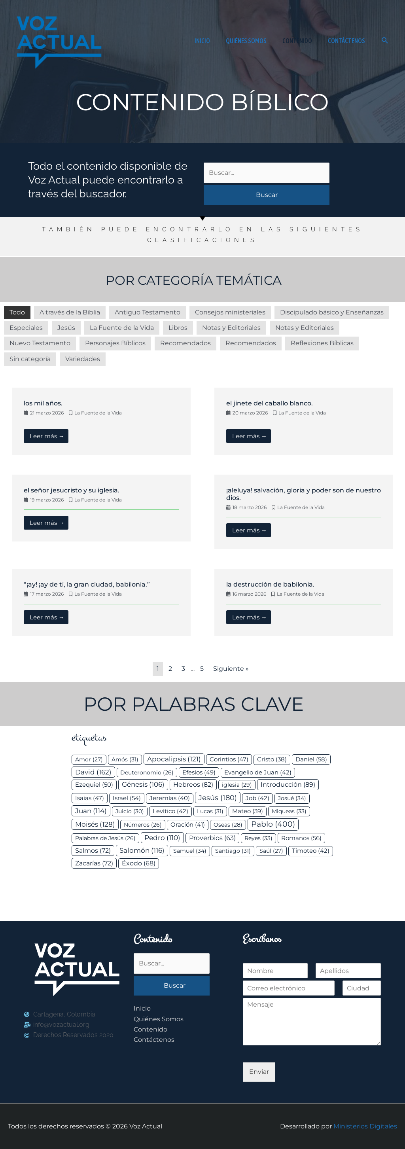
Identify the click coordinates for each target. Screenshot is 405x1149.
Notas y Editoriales (231, 327)
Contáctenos (154, 1039)
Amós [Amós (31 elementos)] (125, 759)
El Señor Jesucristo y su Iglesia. (71, 490)
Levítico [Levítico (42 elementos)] (170, 811)
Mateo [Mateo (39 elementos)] (247, 811)
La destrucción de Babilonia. (270, 584)
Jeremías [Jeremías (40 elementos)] (170, 798)
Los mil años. (43, 403)
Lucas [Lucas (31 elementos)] (210, 811)
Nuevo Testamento (39, 343)
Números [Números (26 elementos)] (143, 824)
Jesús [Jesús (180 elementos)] (218, 797)
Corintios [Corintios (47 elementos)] (229, 759)
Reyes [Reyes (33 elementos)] (258, 838)
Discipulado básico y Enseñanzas (332, 312)
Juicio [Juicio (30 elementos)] (129, 811)
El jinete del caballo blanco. (269, 403)
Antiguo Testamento (147, 312)
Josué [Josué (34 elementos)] (292, 798)
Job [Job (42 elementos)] (257, 798)
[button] (385, 40)
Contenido (150, 1029)
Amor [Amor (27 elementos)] (89, 759)
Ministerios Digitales (365, 1126)
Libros (177, 327)
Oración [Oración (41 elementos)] (187, 824)
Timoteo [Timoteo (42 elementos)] (310, 850)
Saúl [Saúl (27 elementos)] (271, 850)
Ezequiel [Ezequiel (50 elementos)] (94, 784)
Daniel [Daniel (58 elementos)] (311, 759)
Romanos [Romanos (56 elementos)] (301, 838)
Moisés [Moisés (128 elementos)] (95, 824)
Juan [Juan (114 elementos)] (91, 811)
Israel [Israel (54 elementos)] (127, 798)
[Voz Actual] (57, 40)
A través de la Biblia (70, 312)
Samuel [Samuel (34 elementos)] (189, 850)
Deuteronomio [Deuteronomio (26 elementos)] (147, 772)
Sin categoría (30, 359)
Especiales (26, 327)
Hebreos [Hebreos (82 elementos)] (193, 784)
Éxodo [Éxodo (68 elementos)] (138, 863)
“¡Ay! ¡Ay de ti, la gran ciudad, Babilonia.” (87, 584)
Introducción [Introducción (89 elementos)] (288, 784)
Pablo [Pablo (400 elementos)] (273, 824)
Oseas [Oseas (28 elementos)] (228, 824)
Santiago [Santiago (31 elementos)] (233, 850)
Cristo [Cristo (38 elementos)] (272, 759)
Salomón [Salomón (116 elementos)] (142, 850)
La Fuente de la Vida (122, 327)
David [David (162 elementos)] (93, 772)
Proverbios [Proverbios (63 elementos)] (212, 838)
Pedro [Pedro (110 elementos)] (162, 838)
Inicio (142, 1008)
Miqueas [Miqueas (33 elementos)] (289, 811)
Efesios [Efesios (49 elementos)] (199, 772)
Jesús (66, 327)
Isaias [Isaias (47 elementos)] (89, 798)
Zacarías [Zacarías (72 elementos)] (94, 863)
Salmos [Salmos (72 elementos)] (93, 850)
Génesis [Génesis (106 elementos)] (143, 784)
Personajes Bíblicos (115, 343)
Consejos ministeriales (230, 312)
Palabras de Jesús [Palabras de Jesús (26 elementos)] (105, 838)
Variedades (82, 359)
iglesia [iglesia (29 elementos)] (237, 784)
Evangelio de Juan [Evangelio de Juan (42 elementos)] (257, 772)
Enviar (259, 1071)
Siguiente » (231, 668)
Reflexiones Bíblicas (322, 343)
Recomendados (185, 343)
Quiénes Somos (159, 1019)
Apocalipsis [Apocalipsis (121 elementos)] (174, 759)
